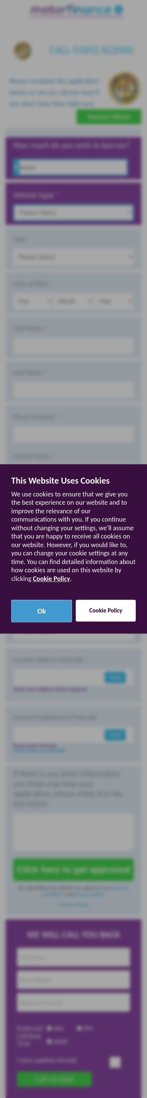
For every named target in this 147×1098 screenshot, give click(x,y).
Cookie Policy (51, 579)
